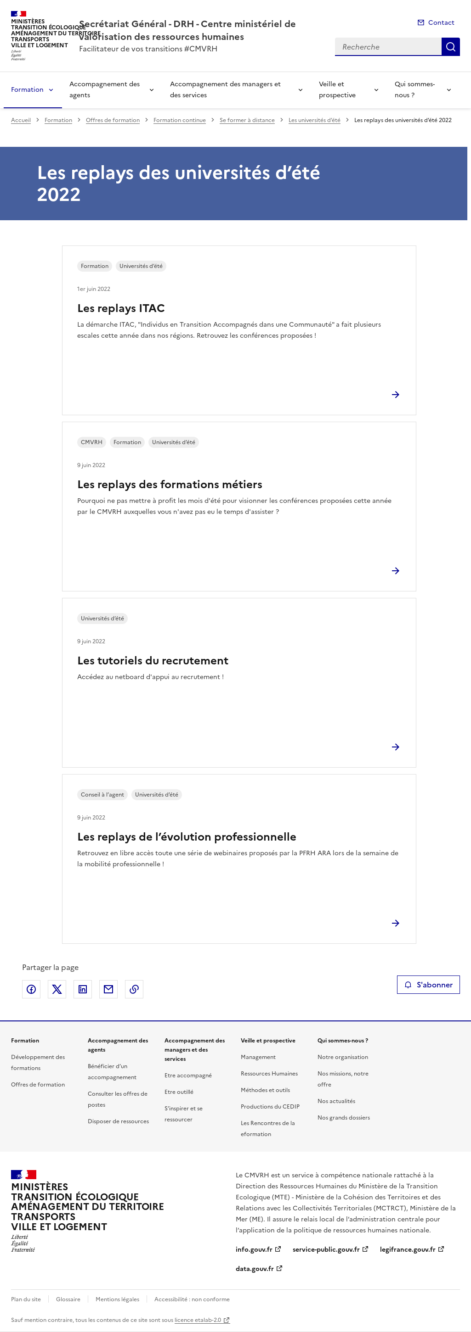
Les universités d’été (314, 120)
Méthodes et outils (265, 1090)
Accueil (21, 120)
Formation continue (179, 120)
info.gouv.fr (254, 1249)
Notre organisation (343, 1057)
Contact (441, 23)
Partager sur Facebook (31, 989)
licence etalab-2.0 (198, 1320)
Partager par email (108, 989)
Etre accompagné (188, 1075)
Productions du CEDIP (270, 1107)
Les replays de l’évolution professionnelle (186, 837)
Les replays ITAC (121, 308)
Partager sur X (57, 989)
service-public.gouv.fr (326, 1249)
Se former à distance (247, 120)
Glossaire (68, 1299)
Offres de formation (113, 120)
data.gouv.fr (255, 1269)
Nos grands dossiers (344, 1118)
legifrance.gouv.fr (408, 1249)
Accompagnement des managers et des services (225, 89)
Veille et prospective (337, 89)
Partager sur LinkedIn (83, 989)
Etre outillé (179, 1092)
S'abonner (428, 984)
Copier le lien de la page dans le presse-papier (134, 989)
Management (258, 1057)
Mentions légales (117, 1299)
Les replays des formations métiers (169, 484)
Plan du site (26, 1299)
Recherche (451, 47)
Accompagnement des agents (104, 89)
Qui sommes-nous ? (415, 89)
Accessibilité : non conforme (192, 1299)
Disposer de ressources (118, 1121)
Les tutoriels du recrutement (152, 660)
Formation (27, 90)
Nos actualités (336, 1101)
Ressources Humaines (269, 1074)
